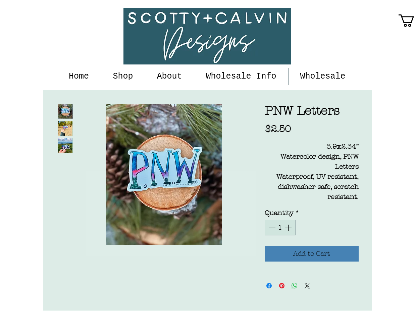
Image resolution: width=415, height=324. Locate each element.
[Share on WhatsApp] (295, 286)
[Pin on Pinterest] (282, 286)
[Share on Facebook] (269, 286)
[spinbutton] (280, 227)
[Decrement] (271, 227)
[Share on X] (307, 286)
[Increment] (289, 227)
